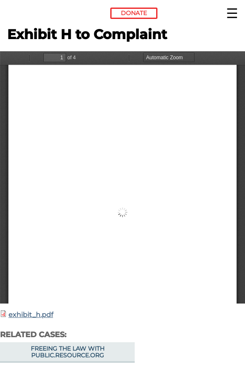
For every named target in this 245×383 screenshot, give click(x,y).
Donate (134, 13)
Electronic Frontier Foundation (30, 14)
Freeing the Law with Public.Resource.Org (67, 352)
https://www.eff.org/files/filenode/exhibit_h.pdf (122, 177)
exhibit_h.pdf (30, 315)
